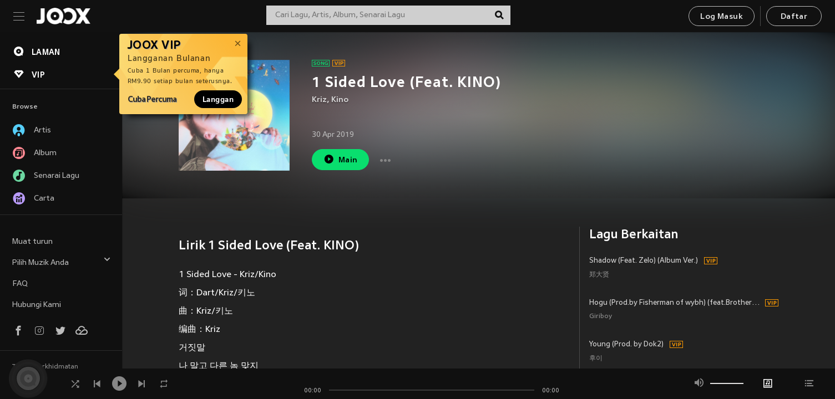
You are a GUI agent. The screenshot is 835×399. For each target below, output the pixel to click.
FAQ (20, 284)
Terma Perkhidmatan (45, 367)
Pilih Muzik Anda (61, 261)
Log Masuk (721, 17)
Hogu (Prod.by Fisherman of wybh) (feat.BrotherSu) (675, 303)
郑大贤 (599, 275)
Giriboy (600, 316)
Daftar (794, 17)
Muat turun (32, 242)
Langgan (218, 99)
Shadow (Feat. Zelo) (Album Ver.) (643, 261)
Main (340, 159)
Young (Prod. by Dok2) (626, 345)
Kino (339, 100)
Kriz (319, 100)
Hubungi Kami (36, 305)
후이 (596, 358)
